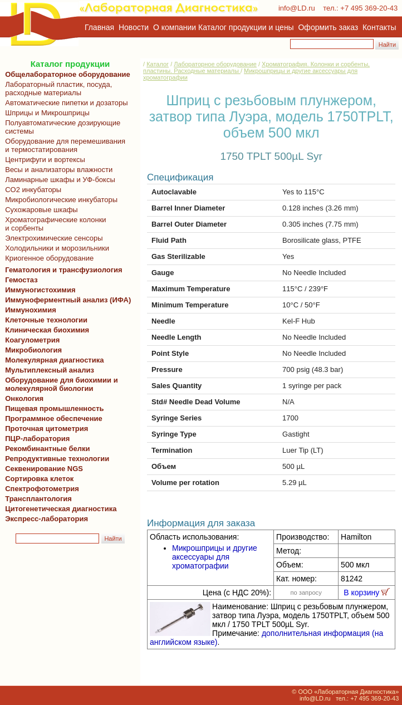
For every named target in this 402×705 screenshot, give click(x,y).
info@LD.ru (296, 8)
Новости (133, 27)
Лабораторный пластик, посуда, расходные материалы (56, 88)
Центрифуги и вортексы (43, 159)
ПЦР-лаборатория (35, 438)
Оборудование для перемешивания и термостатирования (63, 145)
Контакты (379, 27)
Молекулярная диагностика (52, 360)
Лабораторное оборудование (215, 64)
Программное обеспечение (53, 418)
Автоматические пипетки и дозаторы (64, 103)
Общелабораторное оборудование (65, 74)
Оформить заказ (328, 27)
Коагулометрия (32, 340)
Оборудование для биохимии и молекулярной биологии (59, 384)
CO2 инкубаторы (31, 189)
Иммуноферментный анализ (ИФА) (66, 300)
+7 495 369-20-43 (369, 8)
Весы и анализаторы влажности (56, 169)
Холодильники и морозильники (55, 248)
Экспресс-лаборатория (46, 519)
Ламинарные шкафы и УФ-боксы (58, 179)
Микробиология (33, 350)
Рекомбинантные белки (45, 448)
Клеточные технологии (44, 320)
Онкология (24, 398)
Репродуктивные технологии (55, 458)
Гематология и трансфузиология (61, 270)
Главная (99, 27)
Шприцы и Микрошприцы (45, 113)
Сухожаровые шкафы (39, 209)
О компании (173, 27)
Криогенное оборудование (47, 258)
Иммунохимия (30, 310)
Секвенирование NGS (42, 468)
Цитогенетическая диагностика (58, 509)
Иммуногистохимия (38, 290)
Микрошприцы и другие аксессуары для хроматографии (214, 557)
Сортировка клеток (37, 478)
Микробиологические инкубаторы (59, 199)
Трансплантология (36, 499)
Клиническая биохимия (45, 330)
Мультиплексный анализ (49, 370)
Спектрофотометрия (42, 488)
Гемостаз (21, 280)
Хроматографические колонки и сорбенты (53, 224)
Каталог (157, 64)
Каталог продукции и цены (246, 27)
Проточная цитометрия (44, 428)
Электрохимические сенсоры (52, 238)
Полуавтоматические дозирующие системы (60, 127)
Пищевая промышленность (54, 408)
